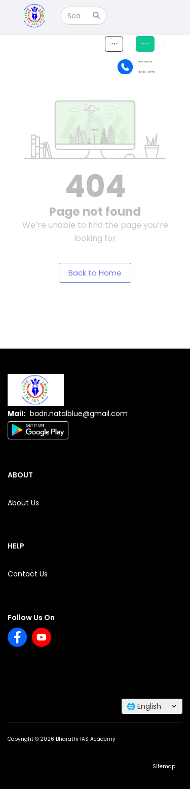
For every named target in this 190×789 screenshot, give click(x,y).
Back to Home (95, 272)
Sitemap (164, 766)
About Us (23, 503)
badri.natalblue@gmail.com (79, 413)
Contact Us (28, 574)
